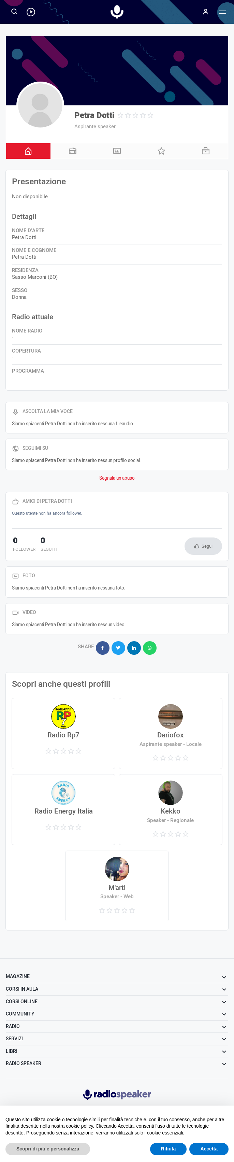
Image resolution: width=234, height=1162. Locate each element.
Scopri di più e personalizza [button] (47, 1148)
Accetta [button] (209, 1148)
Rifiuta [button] (168, 1148)
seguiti (46, 544)
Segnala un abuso (117, 478)
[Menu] (205, 11)
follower (23, 544)
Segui (207, 546)
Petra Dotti (94, 115)
